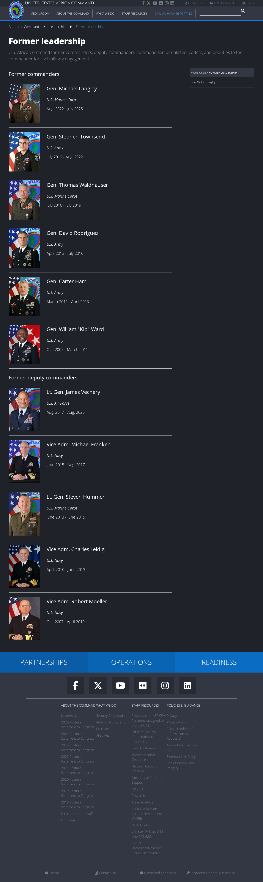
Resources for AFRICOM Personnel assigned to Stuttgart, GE (149, 720)
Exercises (102, 728)
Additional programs (111, 722)
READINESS (219, 662)
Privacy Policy (176, 722)
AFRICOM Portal (222, 3)
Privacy (172, 715)
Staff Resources (145, 705)
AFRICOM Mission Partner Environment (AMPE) (147, 814)
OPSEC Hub (140, 789)
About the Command (24, 26)
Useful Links (140, 825)
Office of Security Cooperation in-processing (144, 737)
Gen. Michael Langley (203, 82)
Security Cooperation (111, 715)
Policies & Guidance (183, 705)
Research (138, 795)
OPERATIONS (131, 662)
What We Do (106, 705)
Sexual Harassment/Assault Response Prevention (147, 848)
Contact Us (193, 3)
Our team (68, 820)
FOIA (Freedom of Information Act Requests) (179, 733)
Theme (249, 3)
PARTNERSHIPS (43, 662)
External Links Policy (181, 756)
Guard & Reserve (144, 748)
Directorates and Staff (77, 813)
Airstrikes (102, 735)
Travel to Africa (142, 802)
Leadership (57, 26)
